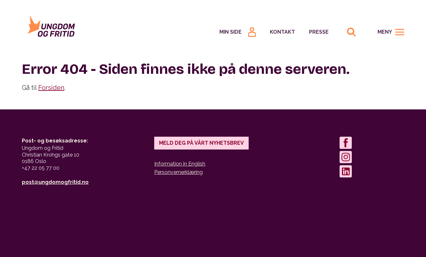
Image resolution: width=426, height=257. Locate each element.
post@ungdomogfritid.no (55, 182)
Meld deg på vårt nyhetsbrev (201, 143)
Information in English (179, 164)
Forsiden (51, 87)
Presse (319, 32)
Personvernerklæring (178, 172)
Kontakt (282, 32)
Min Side (230, 32)
